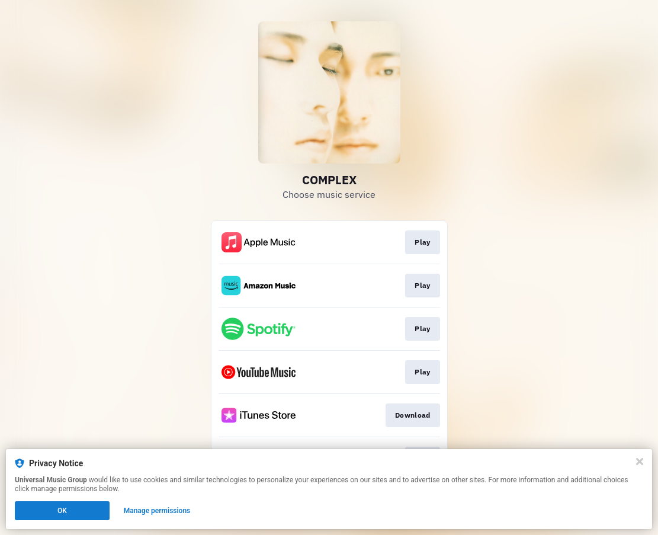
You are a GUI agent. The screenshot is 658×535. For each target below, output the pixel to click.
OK (62, 511)
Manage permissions (157, 511)
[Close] (639, 461)
